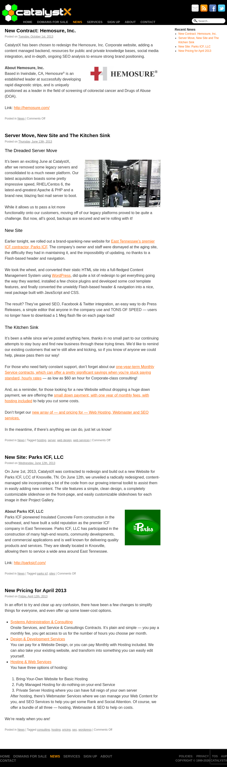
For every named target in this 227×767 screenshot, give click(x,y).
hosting (41, 440)
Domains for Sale (52, 22)
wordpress (85, 729)
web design (64, 440)
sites (52, 573)
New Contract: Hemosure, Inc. (40, 30)
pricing (66, 729)
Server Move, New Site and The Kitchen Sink (57, 135)
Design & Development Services (37, 639)
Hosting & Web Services (30, 662)
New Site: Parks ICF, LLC (34, 457)
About (130, 22)
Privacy (202, 756)
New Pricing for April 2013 (35, 590)
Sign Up (113, 22)
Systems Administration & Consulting (41, 622)
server (52, 440)
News (77, 22)
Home (27, 22)
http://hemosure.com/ (31, 108)
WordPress (61, 275)
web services (81, 440)
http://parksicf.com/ (30, 563)
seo (74, 729)
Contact (147, 22)
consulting (43, 729)
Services (95, 22)
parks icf (42, 573)
